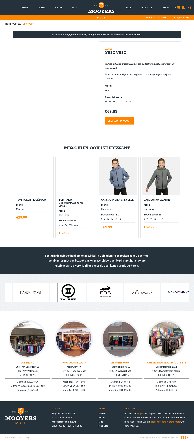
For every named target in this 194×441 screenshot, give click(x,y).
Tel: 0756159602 (74, 375)
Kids (74, 7)
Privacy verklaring (22, 437)
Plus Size (103, 426)
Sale (128, 7)
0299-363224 (149, 17)
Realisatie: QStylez (170, 437)
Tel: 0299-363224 (27, 375)
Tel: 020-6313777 (166, 375)
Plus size (146, 7)
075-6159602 (161, 17)
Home (25, 7)
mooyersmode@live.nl (184, 17)
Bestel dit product (119, 121)
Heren (59, 7)
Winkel (17, 24)
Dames (42, 7)
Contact (167, 7)
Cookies (9, 437)
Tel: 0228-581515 (120, 375)
